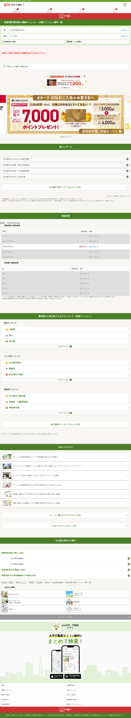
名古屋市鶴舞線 (17, 558)
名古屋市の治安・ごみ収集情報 (16, 171)
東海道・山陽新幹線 (16, 402)
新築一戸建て (5, 695)
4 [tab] (66, 136)
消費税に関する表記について (116, 715)
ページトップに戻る (65, 617)
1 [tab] (60, 136)
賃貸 (2, 685)
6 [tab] (70, 136)
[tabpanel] (65, 115)
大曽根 (10, 329)
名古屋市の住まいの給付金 (14, 177)
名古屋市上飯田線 (15, 396)
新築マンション (6, 690)
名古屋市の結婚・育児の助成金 (16, 165)
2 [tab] (62, 136)
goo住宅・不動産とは (11, 715)
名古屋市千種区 (14, 374)
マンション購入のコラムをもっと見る (65, 515)
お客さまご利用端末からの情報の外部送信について (33, 715)
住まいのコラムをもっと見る (65, 526)
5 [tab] (68, 136)
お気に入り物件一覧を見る (16, 67)
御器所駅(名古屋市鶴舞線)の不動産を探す (19, 575)
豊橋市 (10, 369)
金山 (9, 335)
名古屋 (10, 341)
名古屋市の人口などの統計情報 (16, 159)
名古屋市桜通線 (17, 564)
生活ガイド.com (125, 196)
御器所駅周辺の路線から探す (14, 570)
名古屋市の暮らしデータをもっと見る (65, 187)
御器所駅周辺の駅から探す (13, 553)
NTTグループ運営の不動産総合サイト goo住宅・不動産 (17, 1)
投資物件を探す (72, 699)
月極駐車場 (70, 685)
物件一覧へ (93, 246)
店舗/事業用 (5, 704)
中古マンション (72, 690)
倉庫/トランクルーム (74, 704)
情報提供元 (69, 715)
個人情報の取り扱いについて (99, 715)
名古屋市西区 (13, 363)
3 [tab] (64, 136)
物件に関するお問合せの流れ (56, 715)
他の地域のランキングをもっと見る (65, 424)
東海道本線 (12, 408)
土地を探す (5, 699)
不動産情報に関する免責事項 (81, 715)
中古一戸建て (71, 695)
